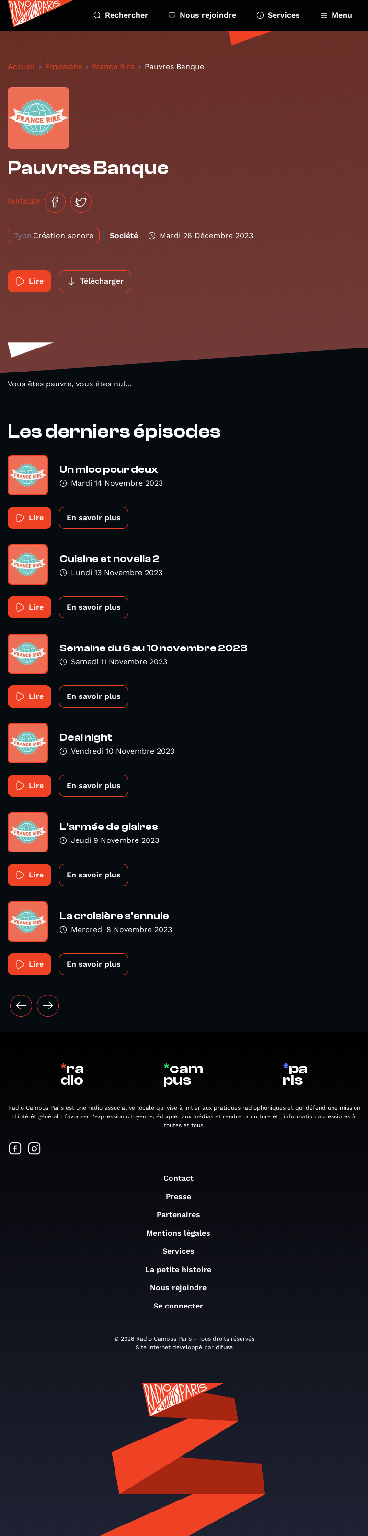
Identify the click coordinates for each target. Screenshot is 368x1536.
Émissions (63, 66)
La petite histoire (183, 1269)
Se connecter (183, 1305)
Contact (183, 1178)
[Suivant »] (47, 1005)
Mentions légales (183, 1232)
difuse (224, 1347)
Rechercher (120, 15)
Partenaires (183, 1214)
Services (278, 15)
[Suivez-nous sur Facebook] (15, 1149)
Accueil (21, 66)
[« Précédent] (21, 1005)
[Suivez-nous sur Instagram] (34, 1149)
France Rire (113, 66)
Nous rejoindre (202, 15)
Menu (336, 15)
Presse (183, 1196)
